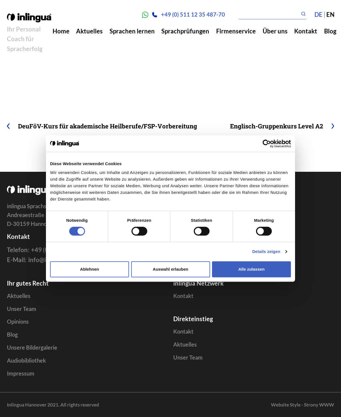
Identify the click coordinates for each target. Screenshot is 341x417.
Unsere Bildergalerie (32, 347)
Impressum (20, 373)
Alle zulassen (251, 269)
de (318, 14)
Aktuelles (89, 31)
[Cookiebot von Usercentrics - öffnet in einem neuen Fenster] (266, 143)
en (330, 14)
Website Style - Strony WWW (302, 405)
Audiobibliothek (26, 360)
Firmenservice (236, 31)
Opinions (18, 321)
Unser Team (21, 309)
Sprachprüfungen (185, 31)
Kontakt (305, 31)
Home (61, 31)
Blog (330, 31)
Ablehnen (89, 269)
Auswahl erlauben (170, 269)
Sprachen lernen (132, 31)
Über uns (275, 31)
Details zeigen (266, 251)
